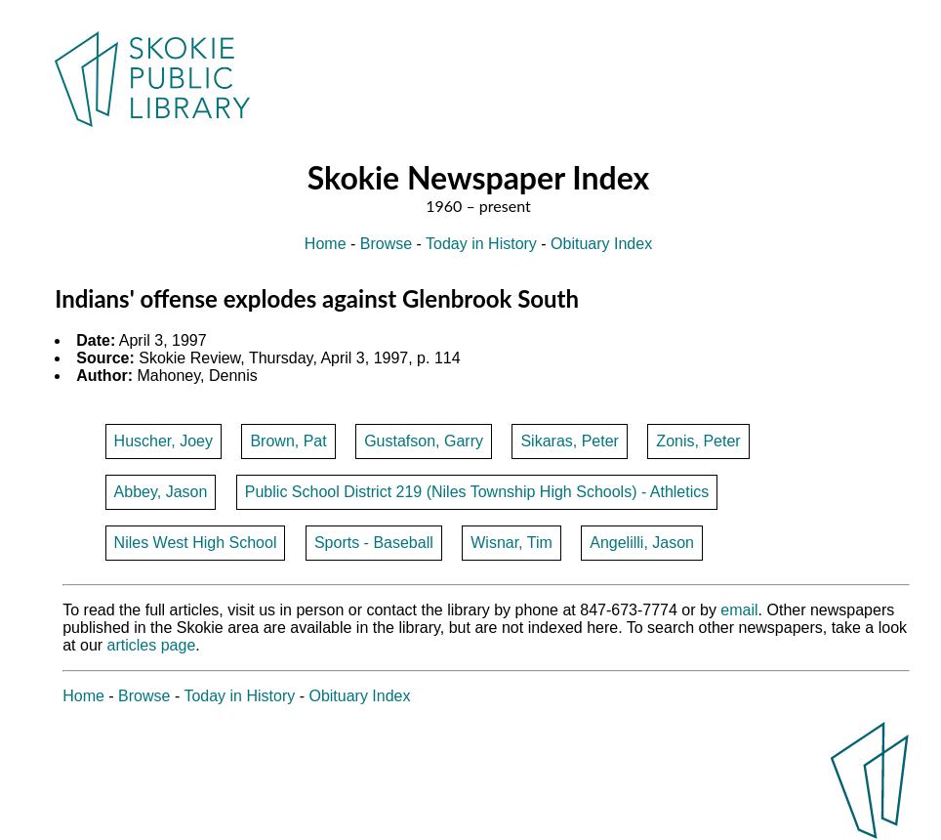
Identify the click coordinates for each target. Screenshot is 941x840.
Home (326, 243)
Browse (386, 243)
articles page (151, 645)
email (738, 610)
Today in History (481, 243)
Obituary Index (601, 243)
